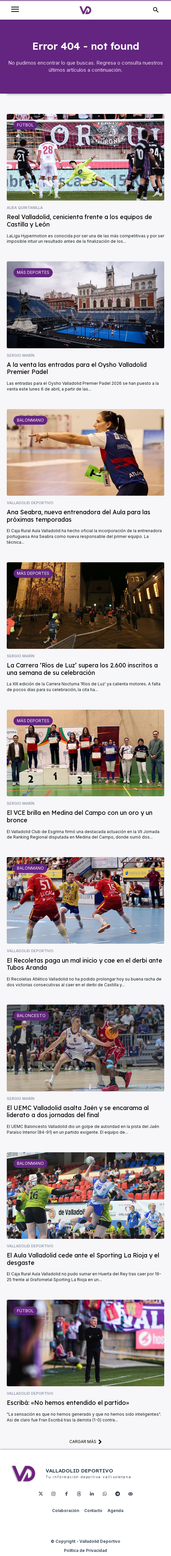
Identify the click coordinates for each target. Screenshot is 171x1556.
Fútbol (25, 124)
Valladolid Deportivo (30, 503)
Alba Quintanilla (25, 208)
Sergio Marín (20, 355)
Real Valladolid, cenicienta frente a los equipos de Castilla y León (79, 220)
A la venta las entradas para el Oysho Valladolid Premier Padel (77, 368)
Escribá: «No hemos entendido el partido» (68, 1403)
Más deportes (33, 272)
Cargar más (85, 1441)
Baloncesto (31, 1015)
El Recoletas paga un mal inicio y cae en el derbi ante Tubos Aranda (84, 964)
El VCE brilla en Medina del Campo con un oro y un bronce (79, 816)
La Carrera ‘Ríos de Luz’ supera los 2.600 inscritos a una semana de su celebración (82, 669)
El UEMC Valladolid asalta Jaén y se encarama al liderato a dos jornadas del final (78, 1111)
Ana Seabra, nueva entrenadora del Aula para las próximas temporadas (78, 515)
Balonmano (30, 420)
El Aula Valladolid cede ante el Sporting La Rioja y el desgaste (83, 1259)
